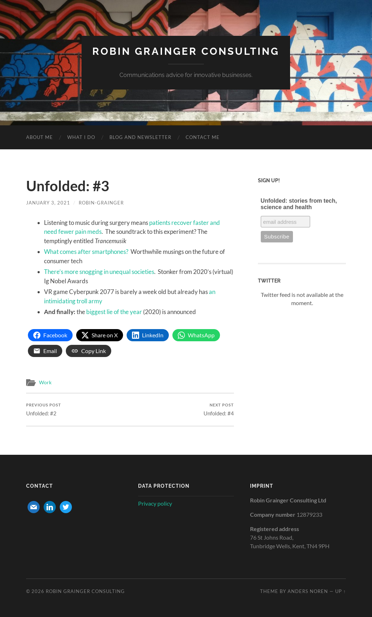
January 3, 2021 (48, 203)
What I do (81, 137)
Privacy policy (155, 503)
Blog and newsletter (140, 137)
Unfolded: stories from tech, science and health (299, 204)
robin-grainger (101, 203)
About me (39, 137)
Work (45, 382)
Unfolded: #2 (43, 409)
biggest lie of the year (114, 311)
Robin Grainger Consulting (185, 51)
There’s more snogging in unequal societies (99, 271)
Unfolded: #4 (219, 409)
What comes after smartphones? (86, 251)
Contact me (203, 137)
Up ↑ (340, 591)
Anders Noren (308, 591)
